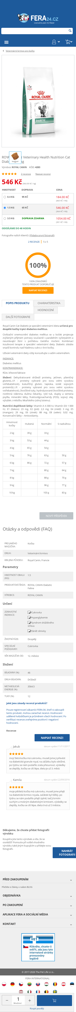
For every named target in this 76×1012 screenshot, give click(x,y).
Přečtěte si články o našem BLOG (17, 887)
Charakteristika (49, 303)
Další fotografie (18, 317)
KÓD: (32, 167)
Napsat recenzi (43, 174)
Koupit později (37, 1008)
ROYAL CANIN (19, 167)
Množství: (18, 1003)
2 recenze (26, 174)
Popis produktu (17, 303)
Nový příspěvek (56, 516)
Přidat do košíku (54, 1000)
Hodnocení (46, 310)
